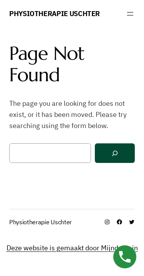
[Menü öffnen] (130, 13)
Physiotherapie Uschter (54, 13)
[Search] (115, 153)
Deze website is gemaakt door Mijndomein (72, 247)
